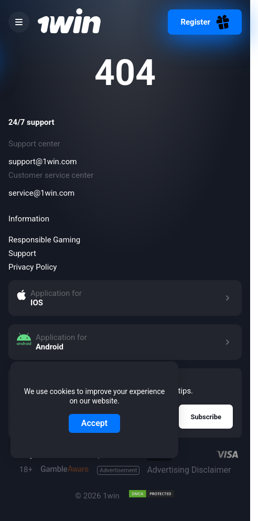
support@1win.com (42, 161)
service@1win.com (41, 193)
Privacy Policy (32, 267)
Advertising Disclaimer (164, 470)
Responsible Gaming (44, 239)
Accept (94, 423)
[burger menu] (18, 22)
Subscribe (205, 417)
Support (22, 253)
